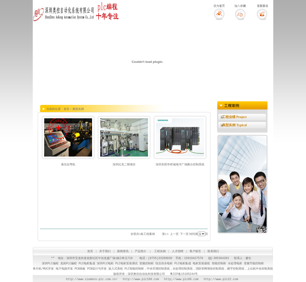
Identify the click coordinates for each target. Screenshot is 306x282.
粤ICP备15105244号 (183, 274)
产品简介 (140, 251)
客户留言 (196, 251)
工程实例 (160, 251)
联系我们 (213, 251)
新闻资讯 (123, 251)
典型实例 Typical (234, 125)
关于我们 (105, 251)
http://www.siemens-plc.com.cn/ (92, 279)
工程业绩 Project (234, 117)
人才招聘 (177, 251)
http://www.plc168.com (138, 279)
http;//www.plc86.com (181, 279)
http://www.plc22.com (222, 279)
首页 (90, 251)
